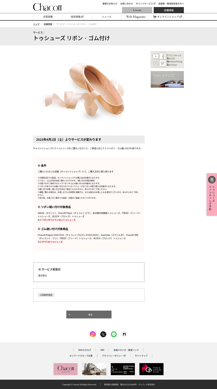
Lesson (137, 10)
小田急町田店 (46, 294)
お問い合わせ (126, 3)
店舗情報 (169, 10)
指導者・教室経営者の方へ (171, 3)
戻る (90, 314)
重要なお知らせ (109, 3)
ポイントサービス (144, 3)
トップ (36, 23)
